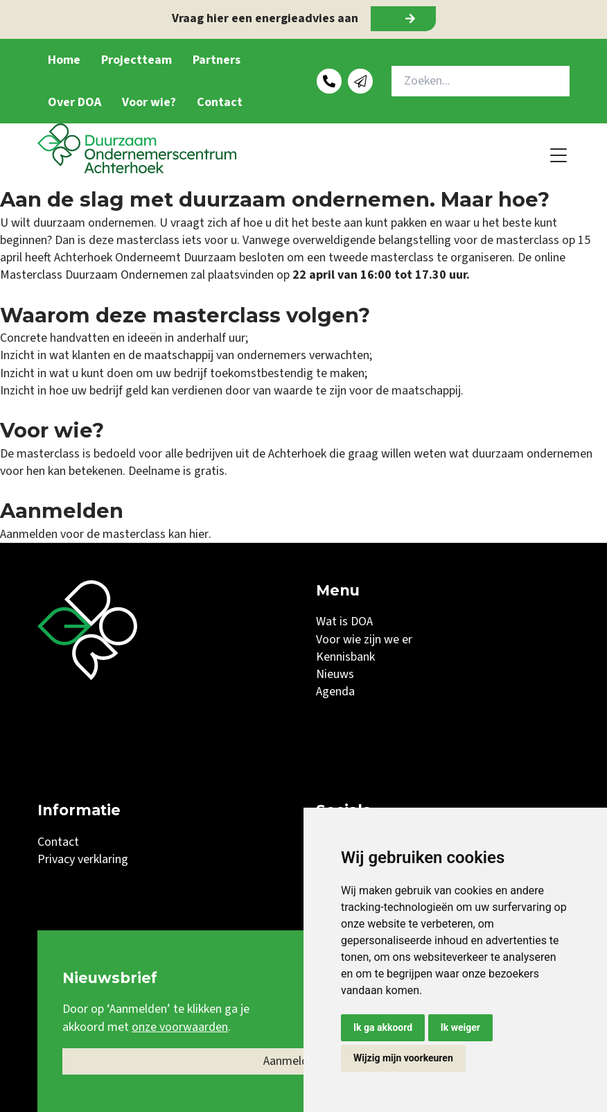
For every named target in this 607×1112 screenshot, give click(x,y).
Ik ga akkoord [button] (382, 1027)
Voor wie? (149, 102)
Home (64, 60)
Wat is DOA (344, 621)
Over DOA (74, 102)
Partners (216, 60)
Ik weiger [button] (460, 1027)
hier (198, 534)
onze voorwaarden (180, 1027)
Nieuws (335, 674)
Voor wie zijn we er (364, 639)
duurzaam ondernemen (532, 453)
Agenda (335, 691)
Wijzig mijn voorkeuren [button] (403, 1057)
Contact (220, 102)
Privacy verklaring (82, 859)
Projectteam (136, 60)
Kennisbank (345, 657)
